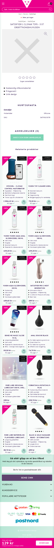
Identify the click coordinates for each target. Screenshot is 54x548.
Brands (25, 14)
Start (20, 14)
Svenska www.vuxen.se (27, 537)
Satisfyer (32, 14)
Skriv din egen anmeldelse (27, 137)
